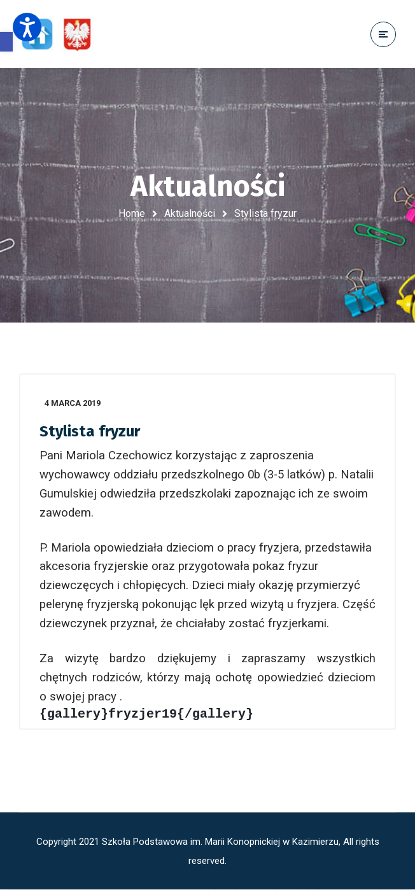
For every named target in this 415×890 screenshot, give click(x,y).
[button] (6, 42)
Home (131, 213)
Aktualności (189, 213)
